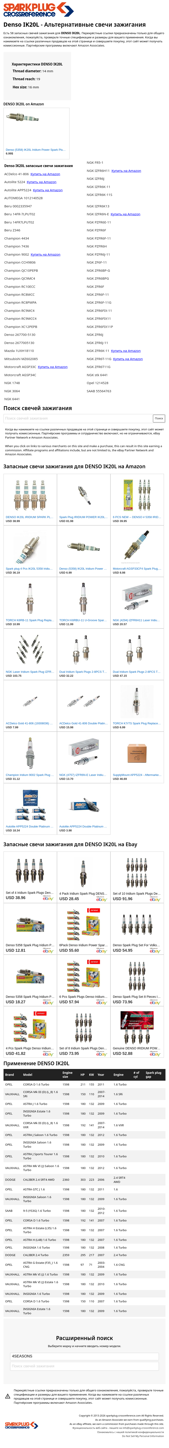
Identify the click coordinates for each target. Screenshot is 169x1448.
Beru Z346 (12, 230)
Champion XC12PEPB (20, 326)
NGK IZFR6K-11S (99, 194)
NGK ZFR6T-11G (99, 359)
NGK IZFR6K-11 (98, 186)
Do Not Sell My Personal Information (143, 1436)
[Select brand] (84, 1356)
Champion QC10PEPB (21, 270)
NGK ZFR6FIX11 (99, 318)
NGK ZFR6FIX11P (100, 326)
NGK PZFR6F (96, 230)
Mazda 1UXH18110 (19, 350)
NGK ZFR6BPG (98, 278)
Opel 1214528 (97, 383)
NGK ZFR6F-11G (99, 302)
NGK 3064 (12, 391)
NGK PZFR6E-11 (99, 222)
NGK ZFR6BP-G (98, 270)
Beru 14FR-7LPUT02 (19, 214)
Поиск (159, 418)
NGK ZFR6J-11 (97, 342)
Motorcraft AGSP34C (20, 375)
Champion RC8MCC (19, 294)
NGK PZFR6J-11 (98, 254)
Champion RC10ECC (19, 286)
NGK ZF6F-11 (97, 262)
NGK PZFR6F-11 (99, 238)
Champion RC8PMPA (20, 302)
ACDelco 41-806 (16, 174)
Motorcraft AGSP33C (20, 366)
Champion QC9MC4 (19, 278)
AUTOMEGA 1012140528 (23, 198)
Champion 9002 (16, 254)
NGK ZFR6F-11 (98, 294)
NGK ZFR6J (95, 334)
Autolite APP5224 (18, 190)
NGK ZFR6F (95, 286)
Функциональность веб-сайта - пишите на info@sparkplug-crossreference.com (118, 1427)
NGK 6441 (12, 399)
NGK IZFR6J (95, 178)
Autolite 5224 (14, 182)
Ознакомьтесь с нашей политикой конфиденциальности (130, 1432)
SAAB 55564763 (99, 391)
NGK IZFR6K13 (98, 206)
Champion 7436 (16, 246)
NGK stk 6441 (97, 375)
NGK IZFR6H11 (98, 170)
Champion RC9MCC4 (20, 318)
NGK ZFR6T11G (98, 366)
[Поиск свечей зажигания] (78, 418)
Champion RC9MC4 (19, 310)
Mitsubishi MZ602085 (21, 359)
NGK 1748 (12, 383)
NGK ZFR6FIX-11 (99, 310)
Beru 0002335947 (18, 206)
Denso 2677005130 (19, 342)
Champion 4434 (16, 238)
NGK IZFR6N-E (98, 214)
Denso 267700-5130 (19, 334)
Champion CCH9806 (19, 262)
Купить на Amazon (45, 174)
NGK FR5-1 (95, 162)
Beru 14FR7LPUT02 (19, 222)
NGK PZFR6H (97, 246)
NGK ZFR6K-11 (98, 350)
